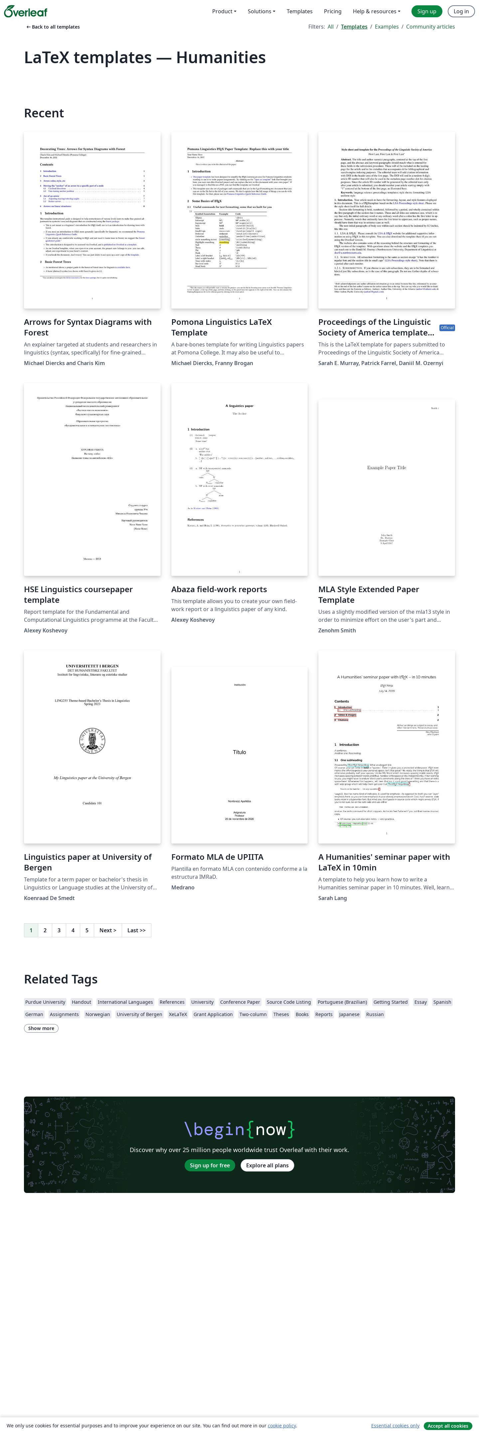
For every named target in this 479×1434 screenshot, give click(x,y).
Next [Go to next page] (107, 930)
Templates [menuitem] (300, 11)
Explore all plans (267, 1165)
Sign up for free (210, 1165)
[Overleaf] (25, 11)
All (331, 26)
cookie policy (282, 1425)
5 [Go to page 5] (86, 930)
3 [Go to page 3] (59, 930)
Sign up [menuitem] (426, 11)
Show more (41, 1028)
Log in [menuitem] (461, 11)
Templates (354, 26)
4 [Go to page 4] (73, 930)
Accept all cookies (448, 1426)
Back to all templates (52, 27)
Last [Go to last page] (136, 930)
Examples (387, 26)
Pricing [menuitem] (333, 11)
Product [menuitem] (222, 11)
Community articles (430, 26)
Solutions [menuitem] (259, 11)
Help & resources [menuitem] (375, 11)
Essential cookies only (395, 1425)
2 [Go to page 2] (45, 930)
